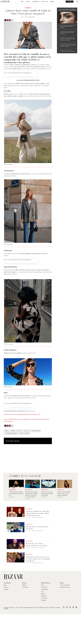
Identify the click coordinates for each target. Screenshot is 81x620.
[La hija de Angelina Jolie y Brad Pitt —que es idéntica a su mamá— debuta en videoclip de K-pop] (15, 512)
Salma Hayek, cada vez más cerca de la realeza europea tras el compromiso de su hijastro (38, 559)
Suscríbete (69, 1)
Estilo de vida (44, 1)
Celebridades (35, 1)
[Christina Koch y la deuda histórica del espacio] (15, 527)
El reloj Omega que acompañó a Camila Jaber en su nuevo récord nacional (31, 494)
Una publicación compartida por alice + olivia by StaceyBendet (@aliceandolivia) (21, 263)
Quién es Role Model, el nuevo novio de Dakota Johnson (64, 493)
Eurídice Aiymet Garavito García (37, 517)
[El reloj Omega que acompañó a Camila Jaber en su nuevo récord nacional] (32, 484)
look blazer (36, 431)
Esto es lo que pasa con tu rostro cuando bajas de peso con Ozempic (68, 26)
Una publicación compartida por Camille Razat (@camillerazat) (21, 76)
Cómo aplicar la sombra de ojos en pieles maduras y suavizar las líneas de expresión (68, 45)
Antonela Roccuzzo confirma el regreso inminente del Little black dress (67, 33)
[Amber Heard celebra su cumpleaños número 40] (16, 484)
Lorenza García (31, 17)
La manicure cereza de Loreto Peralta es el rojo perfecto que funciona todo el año (67, 39)
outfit (19, 431)
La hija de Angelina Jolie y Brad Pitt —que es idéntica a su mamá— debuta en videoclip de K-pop (37, 513)
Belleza (28, 1)
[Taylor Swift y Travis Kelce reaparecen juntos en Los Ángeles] (15, 544)
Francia (26, 431)
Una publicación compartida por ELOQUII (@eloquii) (21, 407)
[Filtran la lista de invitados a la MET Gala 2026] (48, 484)
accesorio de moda (11, 433)
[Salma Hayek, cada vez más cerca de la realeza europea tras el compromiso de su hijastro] (15, 557)
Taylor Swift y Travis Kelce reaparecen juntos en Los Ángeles (36, 544)
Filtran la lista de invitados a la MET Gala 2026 (47, 493)
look (12, 431)
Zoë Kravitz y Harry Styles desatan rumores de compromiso (68, 51)
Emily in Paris (24, 433)
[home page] (6, 2)
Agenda (52, 1)
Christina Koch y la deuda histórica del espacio (37, 528)
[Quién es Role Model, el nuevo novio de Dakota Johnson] (64, 484)
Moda (22, 1)
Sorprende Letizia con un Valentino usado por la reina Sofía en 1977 (22, 414)
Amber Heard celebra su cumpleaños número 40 (16, 493)
